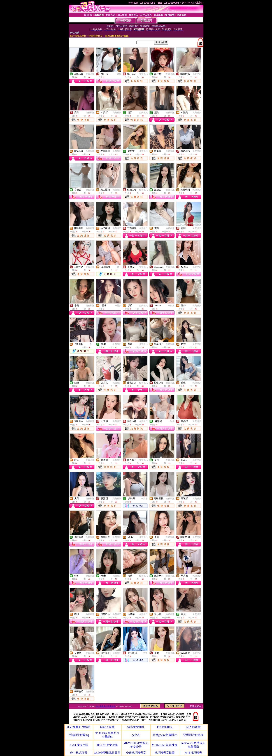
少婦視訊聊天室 (136, 752)
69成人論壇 (107, 727)
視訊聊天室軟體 (165, 752)
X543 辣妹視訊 (78, 744)
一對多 (118, 74)
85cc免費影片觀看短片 (106, 706)
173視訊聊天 (165, 727)
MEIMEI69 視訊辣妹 (165, 744)
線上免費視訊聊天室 (107, 752)
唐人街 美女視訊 (107, 744)
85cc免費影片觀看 (78, 727)
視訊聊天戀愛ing (78, 734)
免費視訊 (90, 74)
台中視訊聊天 (78, 752)
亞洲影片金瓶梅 (193, 734)
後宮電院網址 (136, 727)
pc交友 (136, 734)
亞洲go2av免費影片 (165, 734)
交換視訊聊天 (193, 752)
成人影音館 (193, 727)
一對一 (118, 267)
